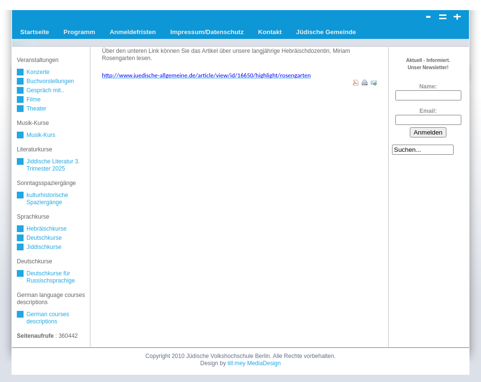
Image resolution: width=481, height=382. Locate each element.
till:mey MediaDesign (254, 363)
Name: (428, 86)
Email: (428, 111)
